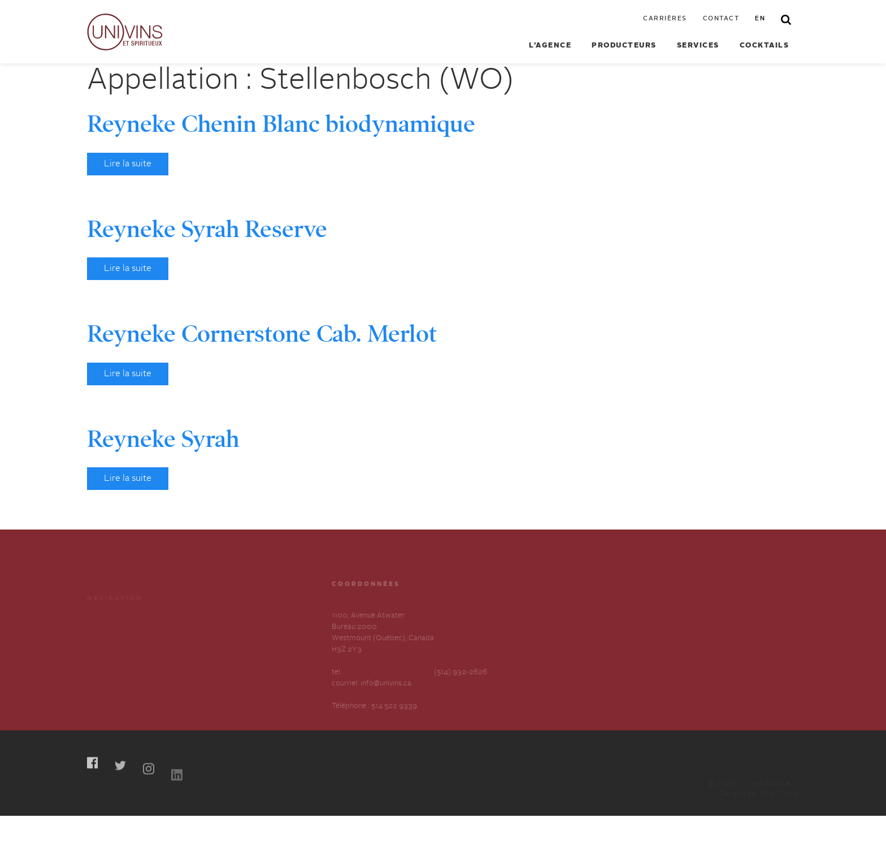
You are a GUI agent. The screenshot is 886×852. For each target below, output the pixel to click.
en (760, 19)
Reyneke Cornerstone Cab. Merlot (262, 333)
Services (698, 45)
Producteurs (624, 45)
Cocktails (764, 45)
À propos (102, 653)
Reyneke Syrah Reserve (207, 229)
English (210, 674)
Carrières (665, 19)
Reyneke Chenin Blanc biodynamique (281, 124)
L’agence (550, 45)
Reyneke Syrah (163, 439)
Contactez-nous (224, 653)
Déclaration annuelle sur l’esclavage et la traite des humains (129, 685)
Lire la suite (127, 164)
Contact (721, 19)
